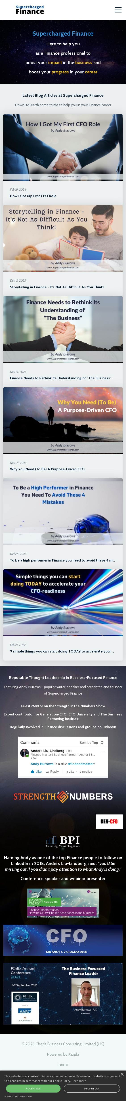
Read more (79, 1081)
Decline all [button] (92, 1088)
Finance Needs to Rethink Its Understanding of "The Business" (60, 378)
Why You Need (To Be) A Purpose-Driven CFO (47, 469)
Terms (63, 1064)
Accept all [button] (33, 1088)
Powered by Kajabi (63, 1054)
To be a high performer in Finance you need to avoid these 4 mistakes (67, 560)
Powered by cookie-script (18, 1096)
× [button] (122, 1074)
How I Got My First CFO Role (33, 196)
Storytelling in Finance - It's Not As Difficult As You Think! (57, 287)
